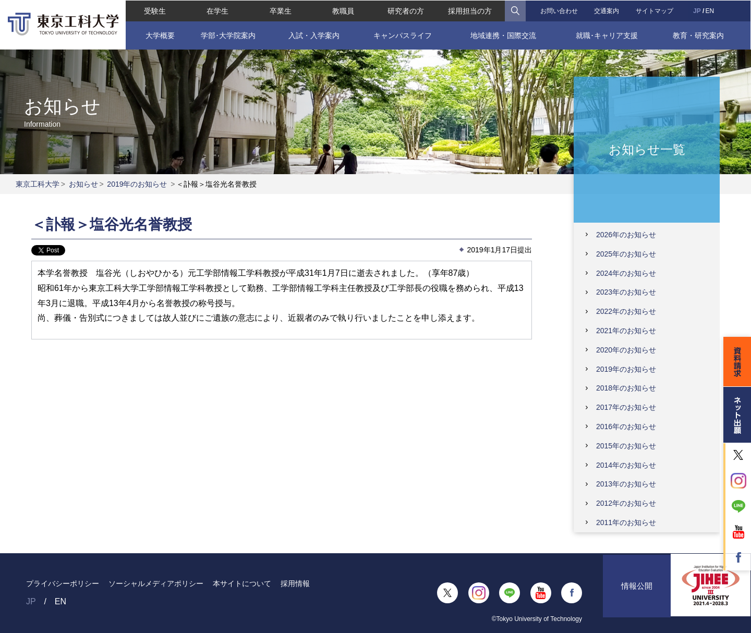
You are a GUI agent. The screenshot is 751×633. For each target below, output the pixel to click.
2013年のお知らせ (626, 484)
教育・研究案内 (698, 35)
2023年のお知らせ (626, 292)
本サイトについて (242, 583)
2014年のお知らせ (626, 465)
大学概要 (159, 35)
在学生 (217, 10)
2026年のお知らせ (626, 234)
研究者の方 (405, 10)
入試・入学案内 (313, 35)
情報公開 (636, 592)
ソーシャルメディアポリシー (155, 583)
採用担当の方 (470, 10)
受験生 (154, 10)
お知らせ (83, 184)
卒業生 (280, 10)
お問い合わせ (559, 10)
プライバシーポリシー (62, 583)
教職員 (343, 10)
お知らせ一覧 (647, 149)
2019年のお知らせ (137, 184)
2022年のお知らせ (626, 311)
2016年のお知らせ (626, 426)
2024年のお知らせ (626, 273)
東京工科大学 (37, 184)
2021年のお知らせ (626, 330)
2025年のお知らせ (626, 254)
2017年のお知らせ (626, 407)
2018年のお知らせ (626, 388)
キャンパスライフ (402, 35)
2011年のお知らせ (626, 522)
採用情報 (295, 583)
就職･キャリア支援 (607, 35)
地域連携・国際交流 (503, 35)
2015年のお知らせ (626, 446)
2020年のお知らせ (626, 350)
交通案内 (607, 10)
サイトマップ (655, 10)
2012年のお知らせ (626, 503)
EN (710, 10)
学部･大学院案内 (227, 35)
